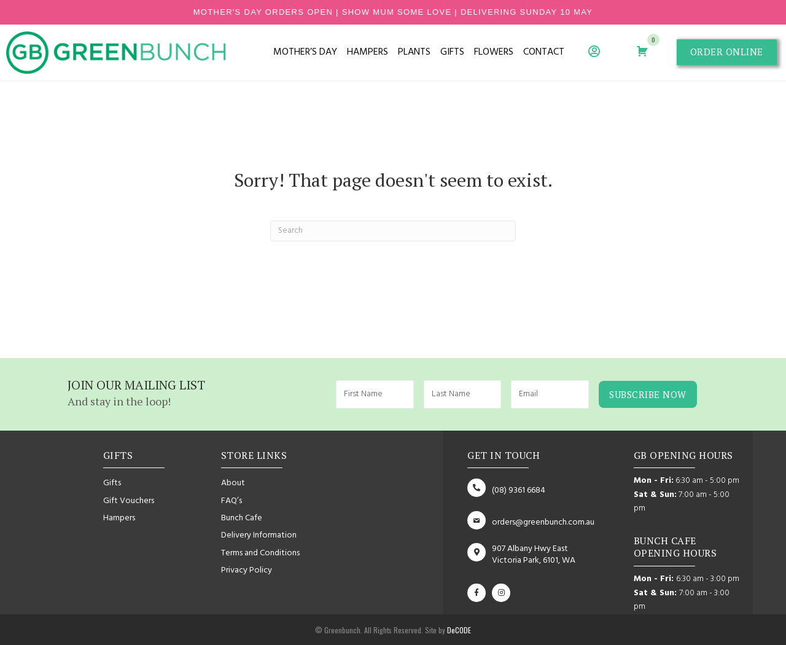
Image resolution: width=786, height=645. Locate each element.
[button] (727, 52)
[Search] (393, 231)
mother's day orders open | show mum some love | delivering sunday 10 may (393, 12)
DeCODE (458, 630)
